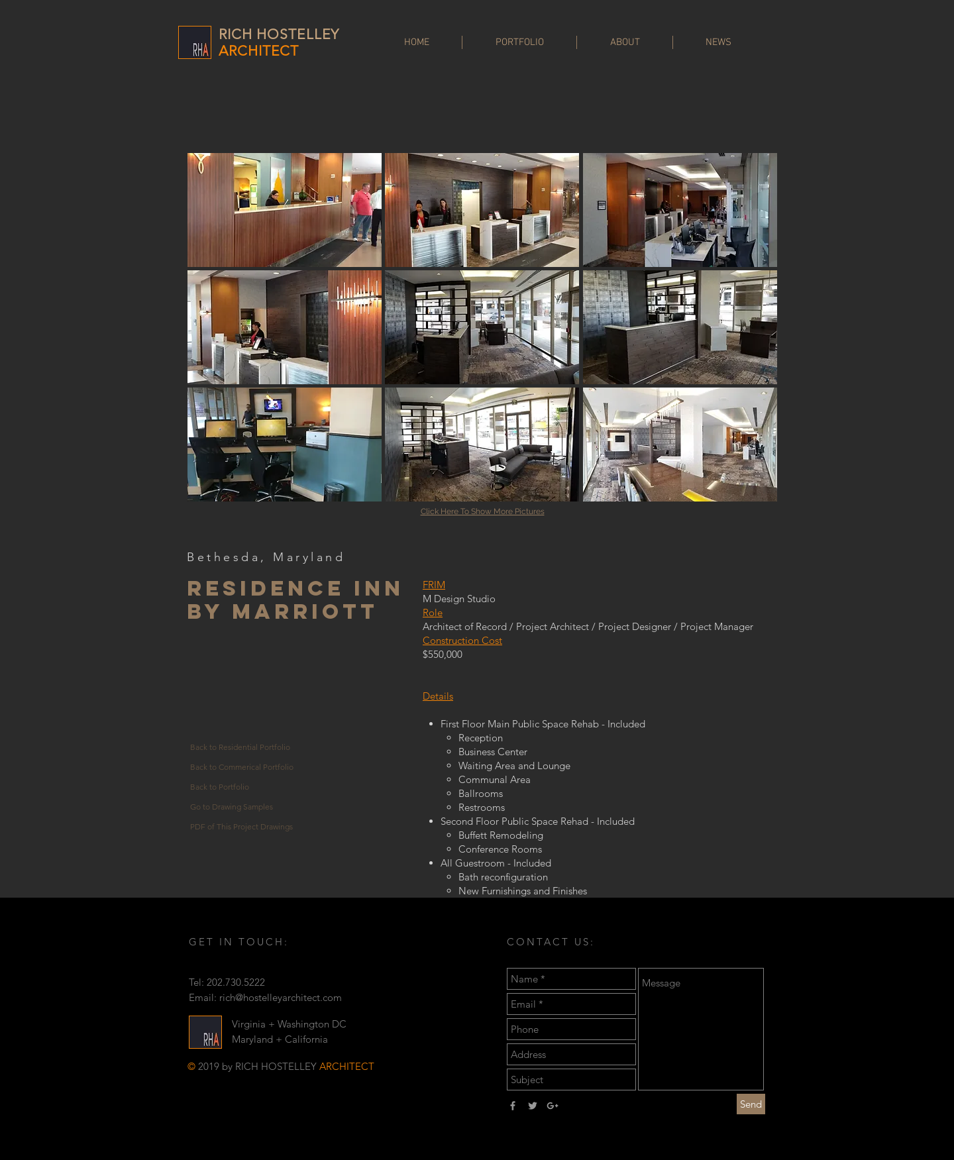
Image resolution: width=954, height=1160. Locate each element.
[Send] (751, 1104)
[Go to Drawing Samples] (243, 807)
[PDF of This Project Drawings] (243, 827)
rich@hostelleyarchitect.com (280, 997)
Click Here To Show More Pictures (483, 511)
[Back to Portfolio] (243, 787)
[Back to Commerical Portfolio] (243, 767)
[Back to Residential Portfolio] (243, 747)
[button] (284, 210)
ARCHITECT (259, 50)
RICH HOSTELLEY (279, 34)
